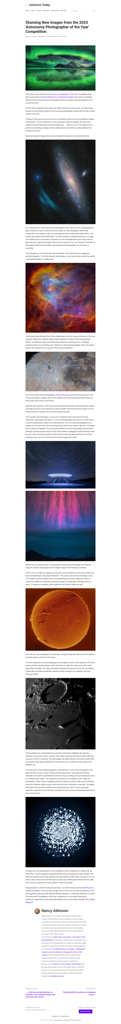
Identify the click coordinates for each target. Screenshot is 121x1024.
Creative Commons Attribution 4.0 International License (67, 1020)
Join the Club (55, 10)
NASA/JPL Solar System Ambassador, (67, 964)
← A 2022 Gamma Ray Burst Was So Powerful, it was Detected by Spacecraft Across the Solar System (40, 994)
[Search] (93, 10)
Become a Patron (85, 1011)
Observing (63, 36)
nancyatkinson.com (56, 976)
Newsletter (46, 10)
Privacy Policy (64, 1016)
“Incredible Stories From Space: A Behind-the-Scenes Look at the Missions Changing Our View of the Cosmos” (63, 952)
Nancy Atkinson (32, 36)
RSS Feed (63, 10)
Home (27, 10)
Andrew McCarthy (62, 395)
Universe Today (38, 5)
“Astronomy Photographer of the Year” (63, 94)
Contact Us (55, 1016)
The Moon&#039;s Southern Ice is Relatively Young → (79, 993)
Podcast (38, 10)
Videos (33, 10)
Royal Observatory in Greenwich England (58, 97)
